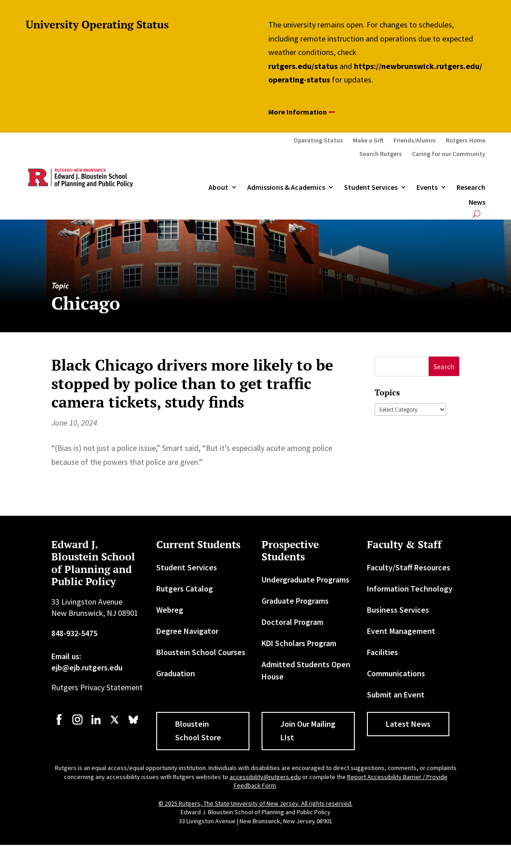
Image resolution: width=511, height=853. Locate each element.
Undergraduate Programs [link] (305, 579)
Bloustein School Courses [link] (200, 652)
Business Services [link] (398, 610)
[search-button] (476, 214)
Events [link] (427, 187)
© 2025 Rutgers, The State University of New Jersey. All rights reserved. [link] (255, 803)
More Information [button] (297, 111)
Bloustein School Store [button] (198, 731)
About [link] (218, 187)
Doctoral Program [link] (292, 622)
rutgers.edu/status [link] (303, 66)
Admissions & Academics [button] (286, 187)
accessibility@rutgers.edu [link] (265, 777)
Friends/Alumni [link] (414, 140)
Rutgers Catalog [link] (184, 588)
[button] (444, 366)
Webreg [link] (169, 610)
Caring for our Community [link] (448, 154)
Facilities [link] (382, 652)
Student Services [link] (371, 187)
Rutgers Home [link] (465, 140)
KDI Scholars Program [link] (299, 643)
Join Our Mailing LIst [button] (307, 731)
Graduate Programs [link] (295, 601)
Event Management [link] (401, 631)
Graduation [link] (175, 673)
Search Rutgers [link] (380, 154)
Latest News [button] (408, 724)
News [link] (477, 202)
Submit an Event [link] (396, 694)
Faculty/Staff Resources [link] (408, 567)
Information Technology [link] (409, 588)
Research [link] (471, 187)
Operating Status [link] (318, 140)
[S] (402, 366)
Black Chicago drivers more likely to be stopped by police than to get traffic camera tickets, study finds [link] (192, 383)
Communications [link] (396, 673)
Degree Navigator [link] (187, 631)
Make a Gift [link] (368, 140)
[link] (59, 724)
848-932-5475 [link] (74, 633)
